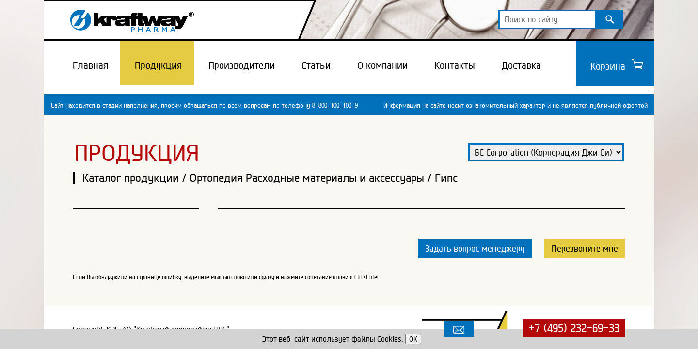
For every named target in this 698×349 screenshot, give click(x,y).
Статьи (316, 65)
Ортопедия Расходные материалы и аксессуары (307, 178)
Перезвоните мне (585, 248)
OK (413, 339)
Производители (241, 65)
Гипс (446, 178)
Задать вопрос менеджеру (475, 248)
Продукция (158, 65)
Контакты (454, 65)
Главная (90, 65)
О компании (382, 65)
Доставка (521, 65)
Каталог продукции (130, 178)
